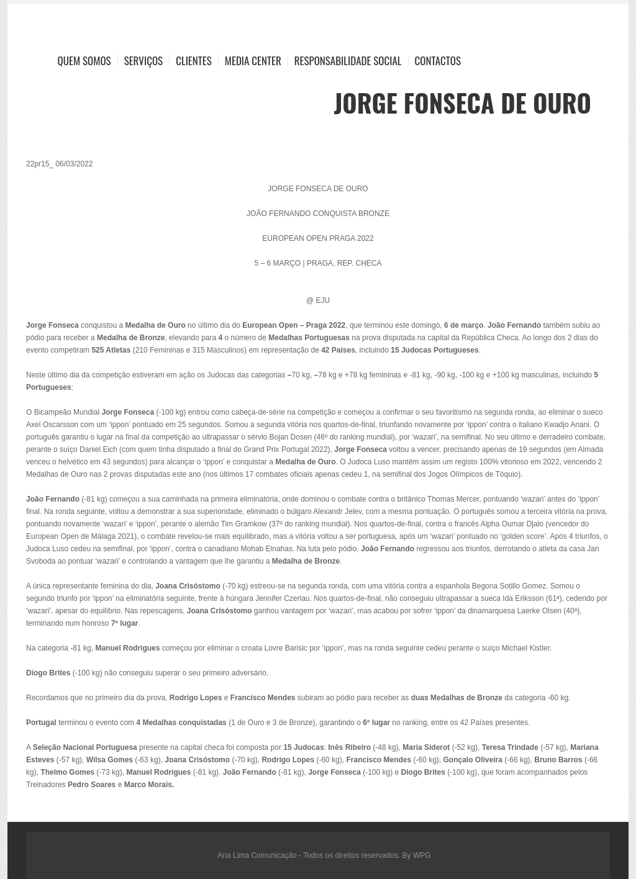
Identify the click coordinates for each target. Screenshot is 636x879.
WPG (422, 855)
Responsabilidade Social (348, 60)
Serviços (143, 60)
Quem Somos (84, 60)
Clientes (194, 60)
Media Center (253, 60)
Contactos (438, 60)
